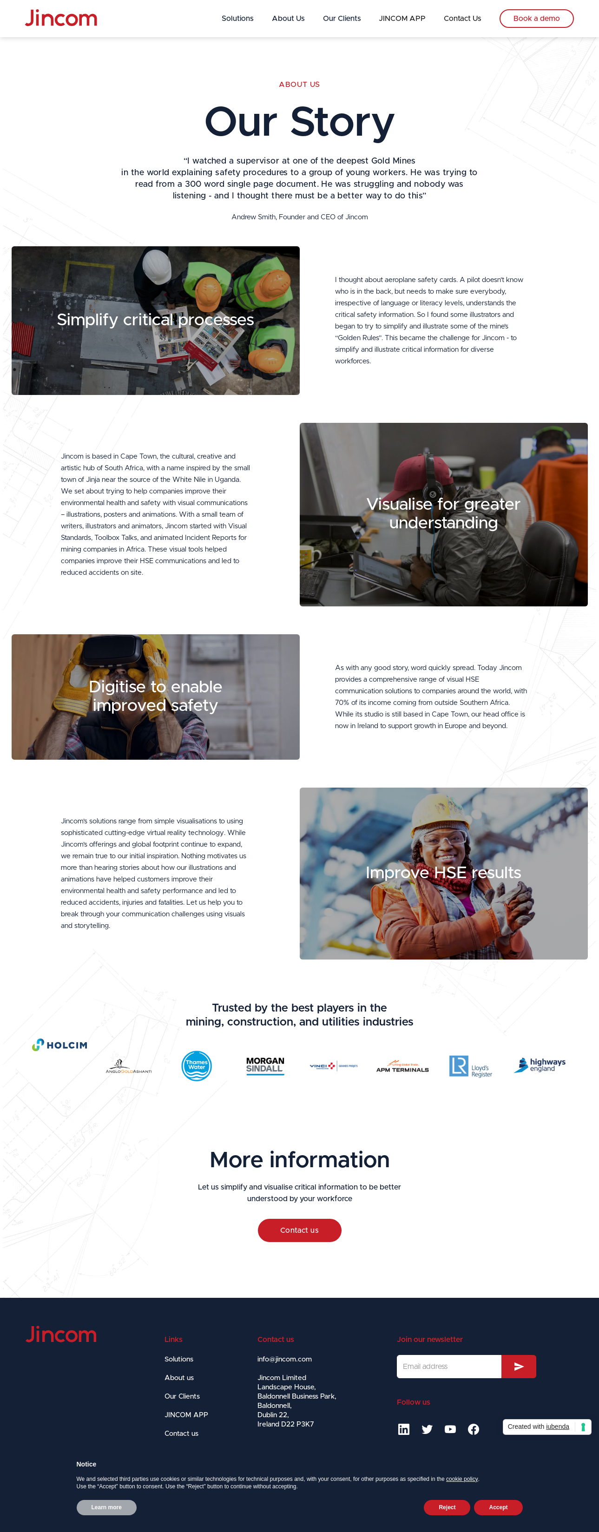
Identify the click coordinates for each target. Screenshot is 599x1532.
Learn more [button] (107, 1507)
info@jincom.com (284, 1359)
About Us (288, 18)
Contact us (299, 1230)
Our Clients (342, 18)
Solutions (238, 18)
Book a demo (536, 18)
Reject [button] (447, 1507)
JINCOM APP (402, 18)
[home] (61, 18)
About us (299, 84)
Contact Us (462, 18)
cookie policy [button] (462, 1479)
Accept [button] (498, 1507)
